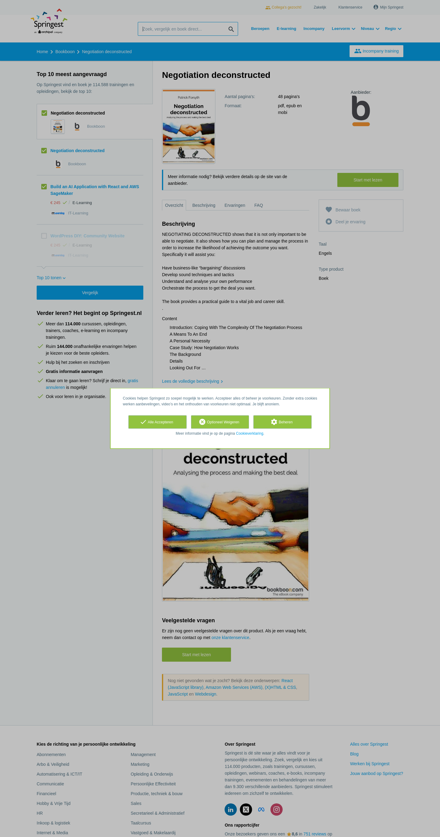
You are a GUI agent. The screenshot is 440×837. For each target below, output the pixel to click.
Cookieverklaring (249, 433)
